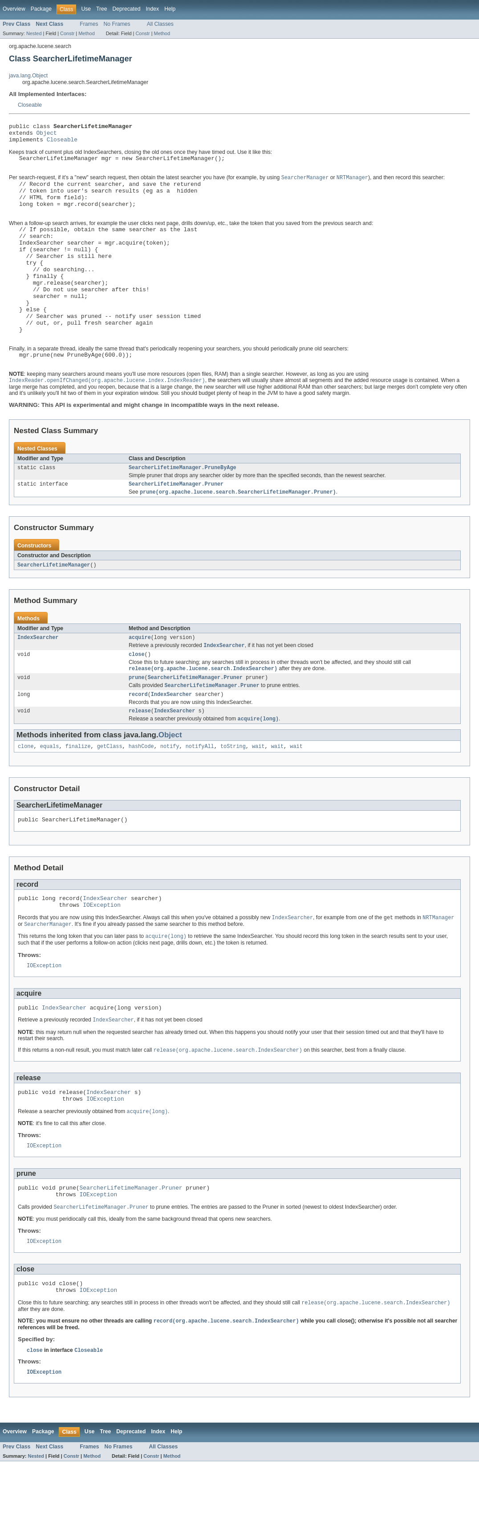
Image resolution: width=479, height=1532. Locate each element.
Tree (101, 9)
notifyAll (200, 795)
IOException (102, 958)
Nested (34, 33)
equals (49, 795)
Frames (89, 24)
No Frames (117, 24)
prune (137, 723)
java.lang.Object (28, 75)
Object (47, 135)
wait (258, 795)
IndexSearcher (37, 680)
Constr (67, 33)
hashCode (141, 795)
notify (169, 795)
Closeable (30, 105)
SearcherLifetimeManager (53, 607)
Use (86, 9)
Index (152, 9)
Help (169, 9)
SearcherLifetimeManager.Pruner (176, 525)
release (140, 758)
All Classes (160, 24)
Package (41, 9)
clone (26, 795)
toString (233, 795)
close (137, 698)
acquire (140, 680)
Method (86, 33)
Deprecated (127, 9)
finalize (78, 795)
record (138, 741)
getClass (109, 795)
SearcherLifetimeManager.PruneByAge (182, 507)
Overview (14, 9)
